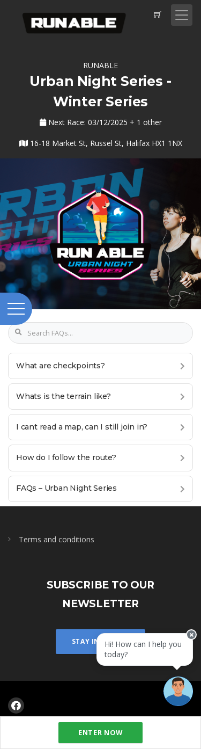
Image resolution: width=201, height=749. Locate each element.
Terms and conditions (56, 539)
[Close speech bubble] (191, 634)
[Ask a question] (178, 691)
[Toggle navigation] (181, 15)
